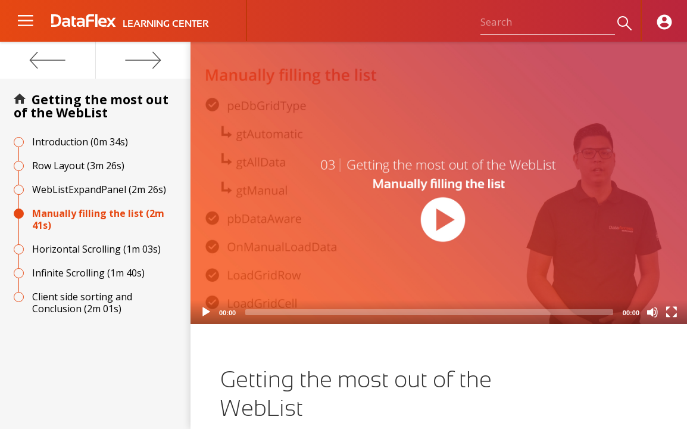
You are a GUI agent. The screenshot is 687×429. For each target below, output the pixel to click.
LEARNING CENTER (165, 23)
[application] (439, 183)
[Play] (206, 312)
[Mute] (652, 312)
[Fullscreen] (671, 312)
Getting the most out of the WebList (91, 106)
